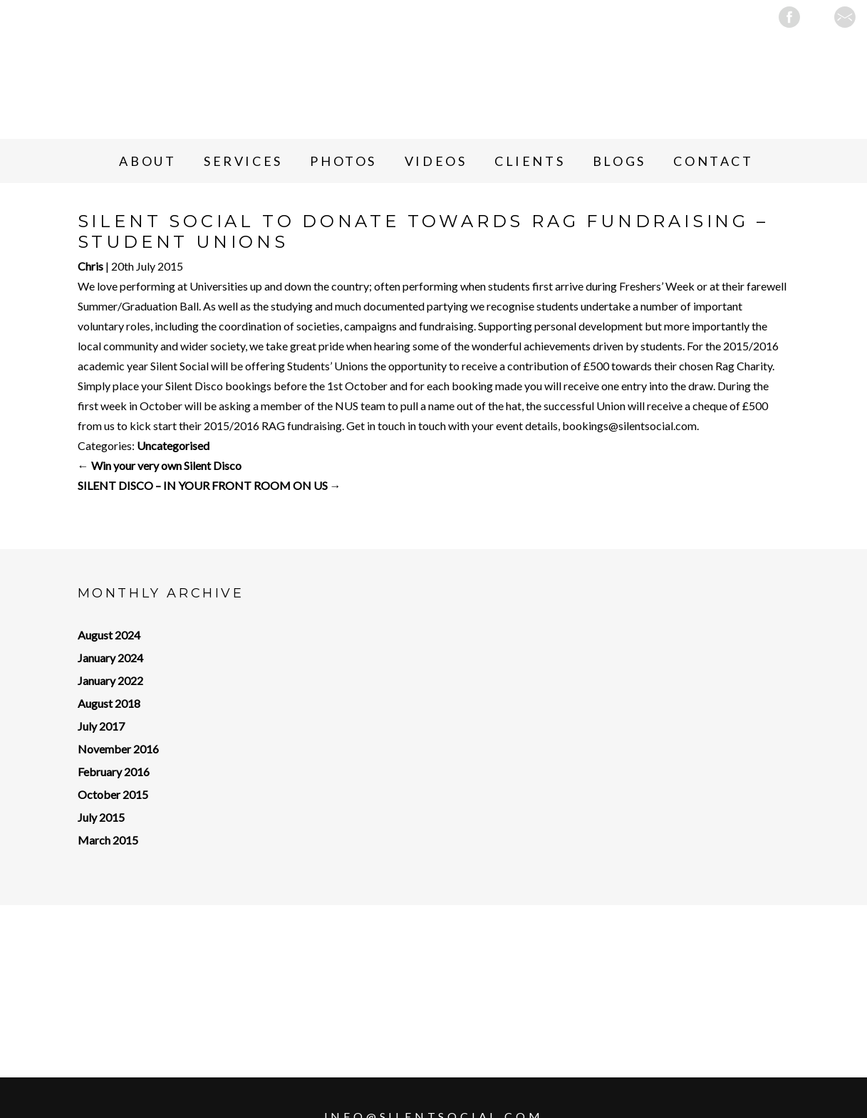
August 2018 (109, 703)
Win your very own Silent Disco (160, 465)
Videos (436, 161)
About (147, 161)
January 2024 (110, 657)
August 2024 (109, 635)
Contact (713, 161)
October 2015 (113, 794)
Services (243, 161)
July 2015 (101, 817)
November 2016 (118, 749)
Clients (529, 161)
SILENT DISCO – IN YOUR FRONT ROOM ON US (209, 485)
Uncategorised (173, 445)
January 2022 (110, 680)
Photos (343, 161)
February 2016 (114, 771)
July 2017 (101, 726)
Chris (90, 266)
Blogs (619, 161)
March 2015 (108, 840)
